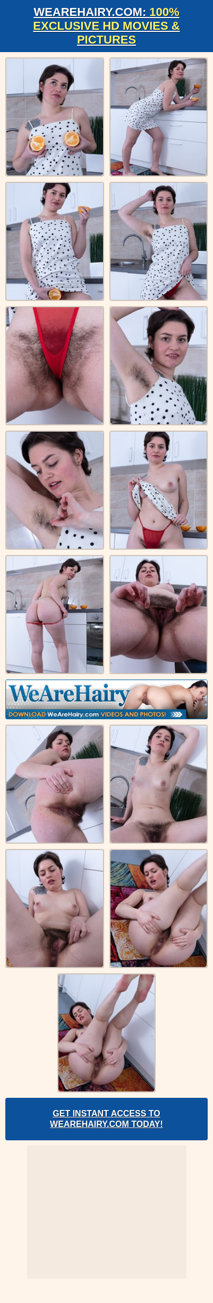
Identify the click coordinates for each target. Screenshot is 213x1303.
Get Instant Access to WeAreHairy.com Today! (106, 1119)
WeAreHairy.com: (106, 25)
